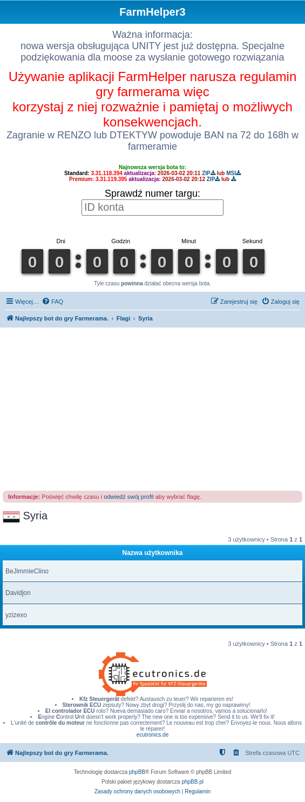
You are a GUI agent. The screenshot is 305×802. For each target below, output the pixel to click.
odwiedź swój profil (128, 496)
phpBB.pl (192, 782)
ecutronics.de (152, 735)
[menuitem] (52, 301)
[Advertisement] (152, 408)
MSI (233, 173)
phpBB (137, 772)
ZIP (208, 173)
